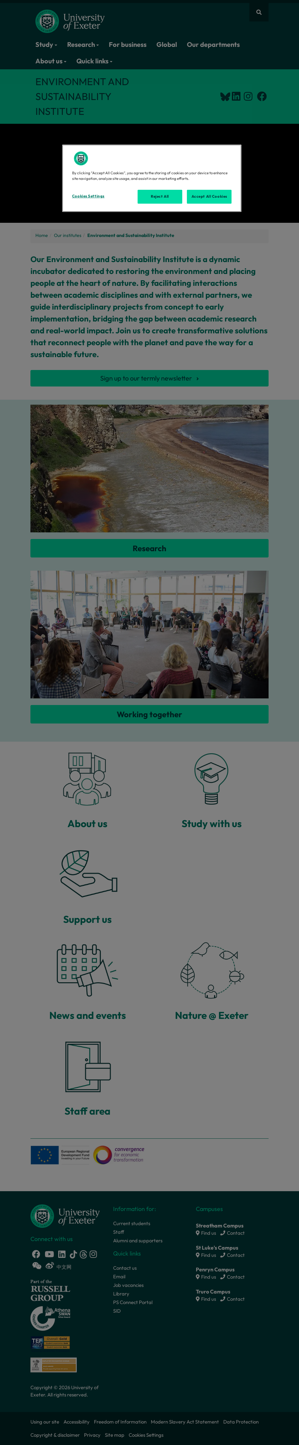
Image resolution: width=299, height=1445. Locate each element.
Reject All (160, 196)
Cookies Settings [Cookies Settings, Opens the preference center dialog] (88, 196)
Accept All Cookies (209, 196)
